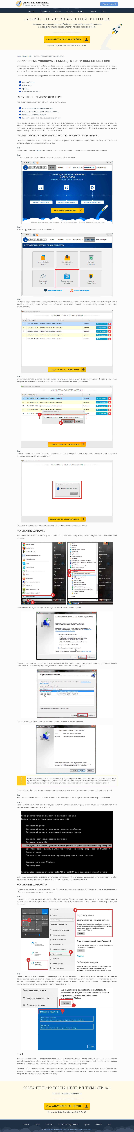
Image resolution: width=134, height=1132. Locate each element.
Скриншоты (45, 12)
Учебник (93, 12)
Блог (104, 12)
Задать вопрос (108, 4)
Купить (81, 12)
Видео (58, 12)
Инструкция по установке (68, 1125)
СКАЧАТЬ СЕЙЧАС (64, 39)
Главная (31, 12)
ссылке (38, 150)
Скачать (69, 12)
